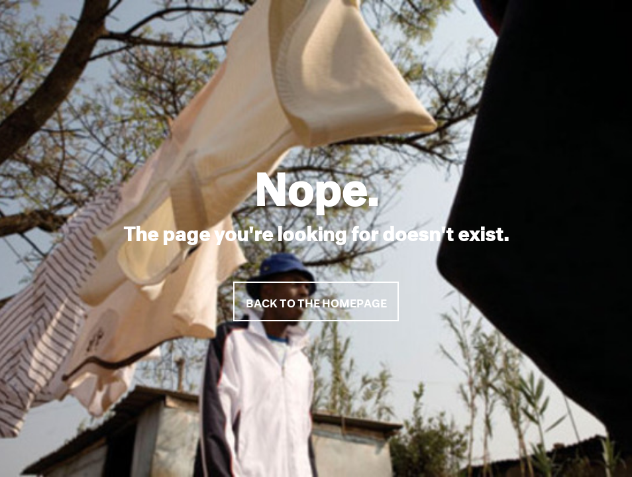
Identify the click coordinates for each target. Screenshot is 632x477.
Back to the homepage (316, 301)
